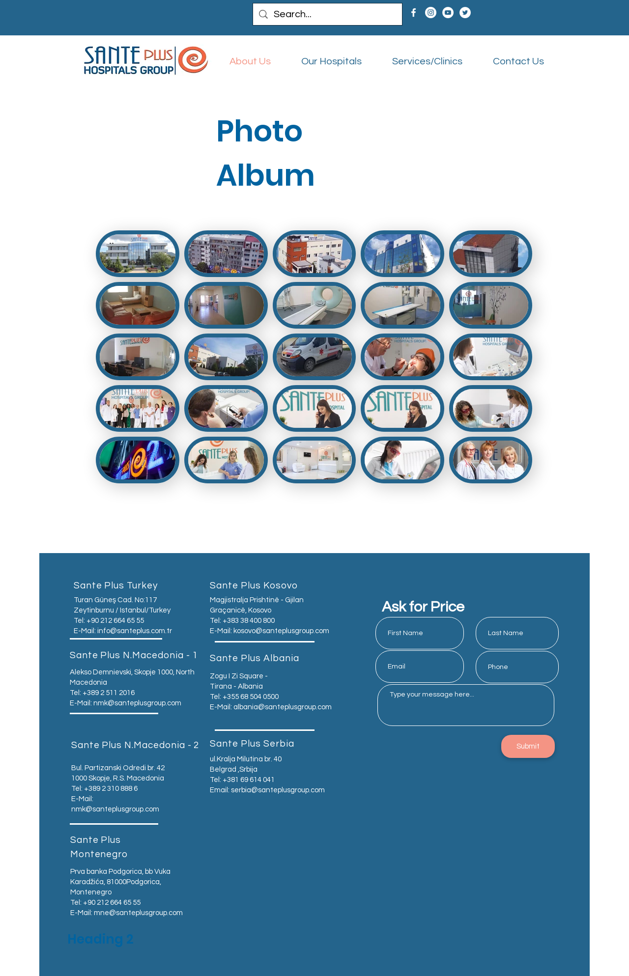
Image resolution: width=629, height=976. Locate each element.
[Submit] (528, 746)
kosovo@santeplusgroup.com (281, 631)
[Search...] (327, 14)
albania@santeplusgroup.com (282, 707)
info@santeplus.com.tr (134, 631)
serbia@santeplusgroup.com (278, 790)
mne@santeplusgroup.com (138, 913)
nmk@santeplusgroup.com (137, 703)
